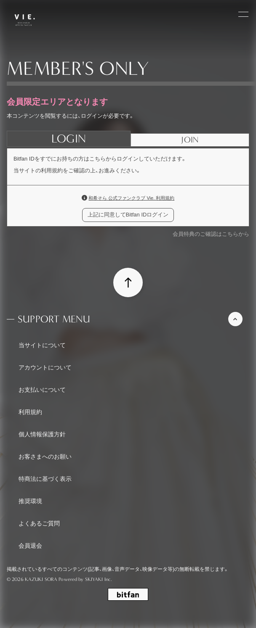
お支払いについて (42, 389)
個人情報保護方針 (42, 434)
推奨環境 (30, 501)
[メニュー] (243, 13)
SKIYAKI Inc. (98, 579)
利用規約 (30, 412)
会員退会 (30, 545)
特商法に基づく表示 (45, 478)
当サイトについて (42, 345)
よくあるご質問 (39, 523)
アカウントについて (45, 367)
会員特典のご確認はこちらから (211, 234)
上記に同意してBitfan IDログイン (128, 214)
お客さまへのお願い (45, 456)
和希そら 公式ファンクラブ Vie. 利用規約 (131, 198)
